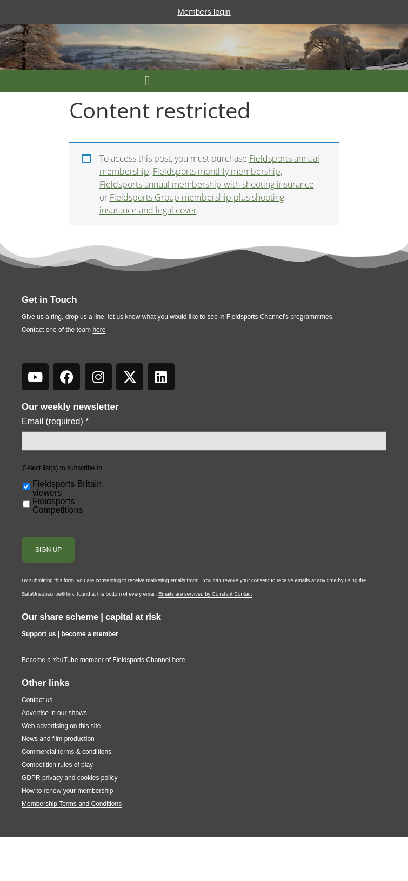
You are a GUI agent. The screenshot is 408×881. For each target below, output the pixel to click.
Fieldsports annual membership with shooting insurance (206, 184)
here (98, 329)
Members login (203, 11)
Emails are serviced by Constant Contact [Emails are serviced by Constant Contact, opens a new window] (205, 594)
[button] (147, 81)
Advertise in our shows (54, 713)
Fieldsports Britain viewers (67, 488)
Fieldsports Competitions (57, 506)
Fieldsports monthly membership (216, 171)
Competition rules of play (57, 765)
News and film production (58, 739)
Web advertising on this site (61, 726)
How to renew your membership (67, 791)
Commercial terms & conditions (66, 752)
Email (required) (55, 421)
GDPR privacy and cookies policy (69, 778)
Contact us (37, 700)
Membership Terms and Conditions (72, 803)
